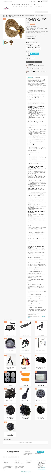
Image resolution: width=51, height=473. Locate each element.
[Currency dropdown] (34, 1)
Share (30, 58)
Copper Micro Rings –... (41, 417)
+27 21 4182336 (9, 1)
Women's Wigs (24, 4)
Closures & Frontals (42, 8)
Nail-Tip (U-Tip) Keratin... (25, 417)
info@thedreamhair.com (42, 469)
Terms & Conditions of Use (19, 463)
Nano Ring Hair (26, 6)
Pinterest (34, 58)
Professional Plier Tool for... (10, 367)
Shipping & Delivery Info (7, 465)
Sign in (27, 463)
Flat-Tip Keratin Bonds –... (10, 400)
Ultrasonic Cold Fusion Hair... (10, 333)
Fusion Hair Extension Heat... (25, 333)
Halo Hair (14, 8)
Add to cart (34, 53)
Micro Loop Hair (41, 6)
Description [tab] (30, 77)
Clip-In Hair (30, 4)
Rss (8, 457)
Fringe (13, 10)
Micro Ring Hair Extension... (40, 350)
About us (16, 465)
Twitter (6, 457)
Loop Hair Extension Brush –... (25, 400)
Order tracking (28, 462)
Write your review (30, 61)
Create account (28, 465)
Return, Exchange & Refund (7, 466)
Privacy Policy (17, 462)
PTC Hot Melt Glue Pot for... (10, 350)
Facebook (4, 457)
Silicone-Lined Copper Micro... (10, 434)
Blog (28, 10)
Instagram (14, 457)
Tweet (32, 58)
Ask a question (38, 61)
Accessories (18, 10)
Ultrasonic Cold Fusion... (25, 350)
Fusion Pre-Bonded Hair (17, 6)
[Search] (41, 12)
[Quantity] (27, 54)
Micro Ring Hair (33, 6)
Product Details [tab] (37, 77)
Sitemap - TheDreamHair (19, 467)
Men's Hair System (16, 4)
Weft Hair (19, 8)
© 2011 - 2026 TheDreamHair (25, 471)
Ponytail (29, 8)
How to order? (5, 462)
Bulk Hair (24, 8)
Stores (16, 468)
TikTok (18, 457)
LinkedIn (16, 457)
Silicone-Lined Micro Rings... (40, 400)
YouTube (10, 457)
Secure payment (6, 463)
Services (24, 10)
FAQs (4, 468)
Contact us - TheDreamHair (19, 466)
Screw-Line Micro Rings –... (10, 417)
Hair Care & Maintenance (7, 467)
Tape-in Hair (35, 4)
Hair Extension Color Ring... (25, 367)
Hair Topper (34, 8)
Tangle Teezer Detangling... (40, 367)
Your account (29, 460)
